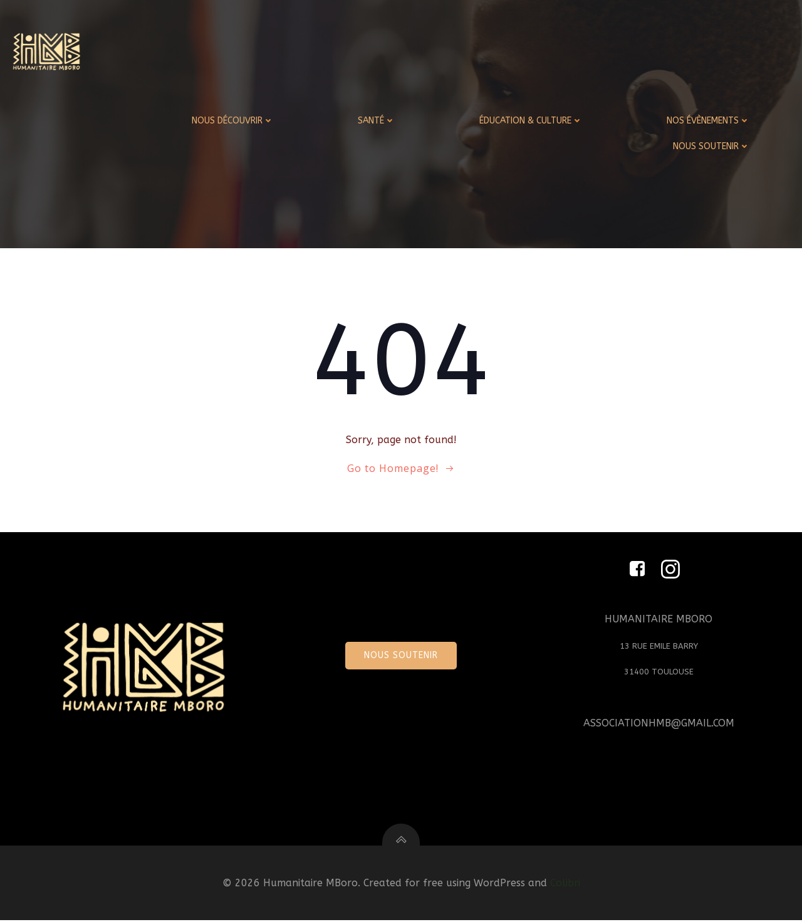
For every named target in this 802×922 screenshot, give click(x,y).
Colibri (565, 885)
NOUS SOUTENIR (712, 145)
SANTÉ (377, 120)
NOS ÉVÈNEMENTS (709, 120)
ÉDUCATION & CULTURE (531, 120)
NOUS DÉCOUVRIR (233, 120)
